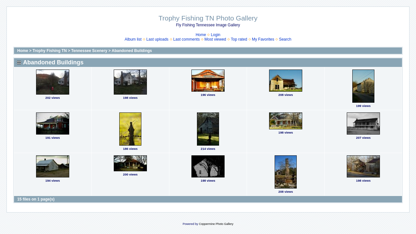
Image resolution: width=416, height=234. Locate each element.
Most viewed (215, 39)
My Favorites (263, 39)
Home (201, 34)
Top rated (239, 39)
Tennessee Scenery (89, 50)
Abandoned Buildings (131, 50)
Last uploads (157, 39)
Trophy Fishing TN (49, 50)
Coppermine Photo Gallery (216, 224)
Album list (133, 39)
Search (285, 39)
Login (215, 34)
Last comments (186, 39)
